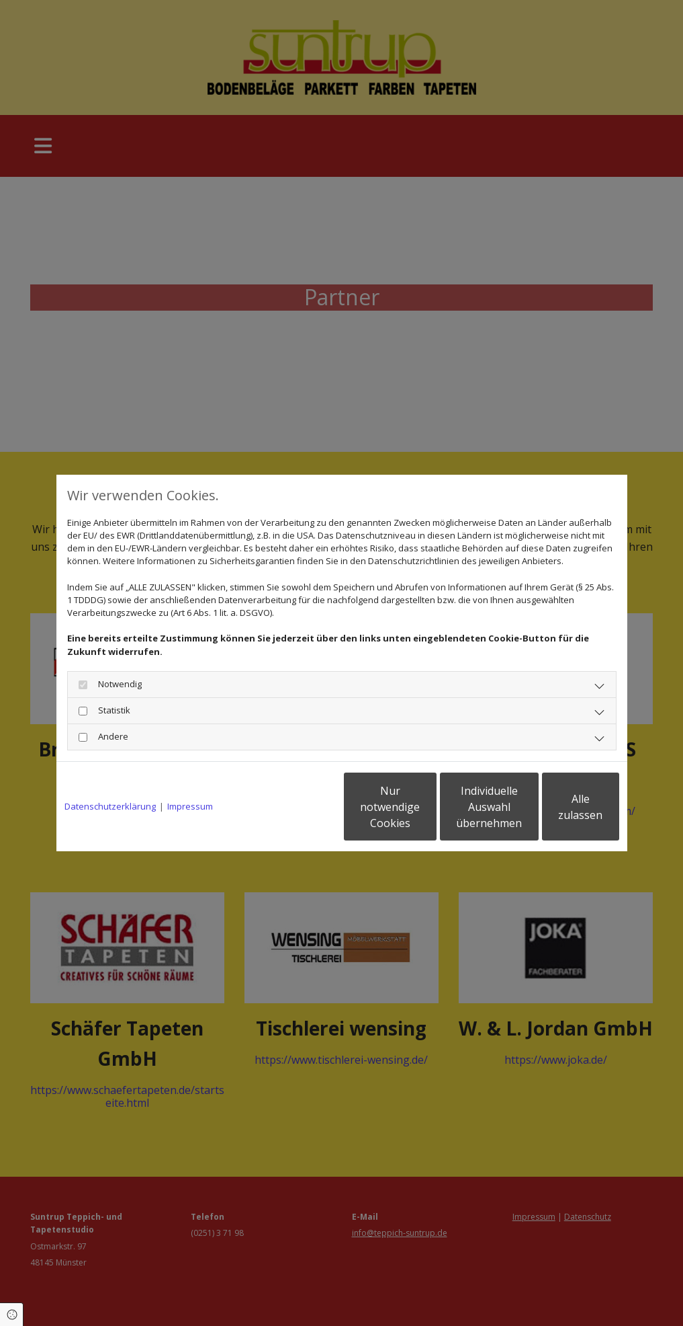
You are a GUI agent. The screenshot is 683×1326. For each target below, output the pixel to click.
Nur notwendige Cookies (302, 806)
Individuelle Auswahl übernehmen (429, 806)
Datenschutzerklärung (110, 806)
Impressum (190, 806)
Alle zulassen (557, 807)
